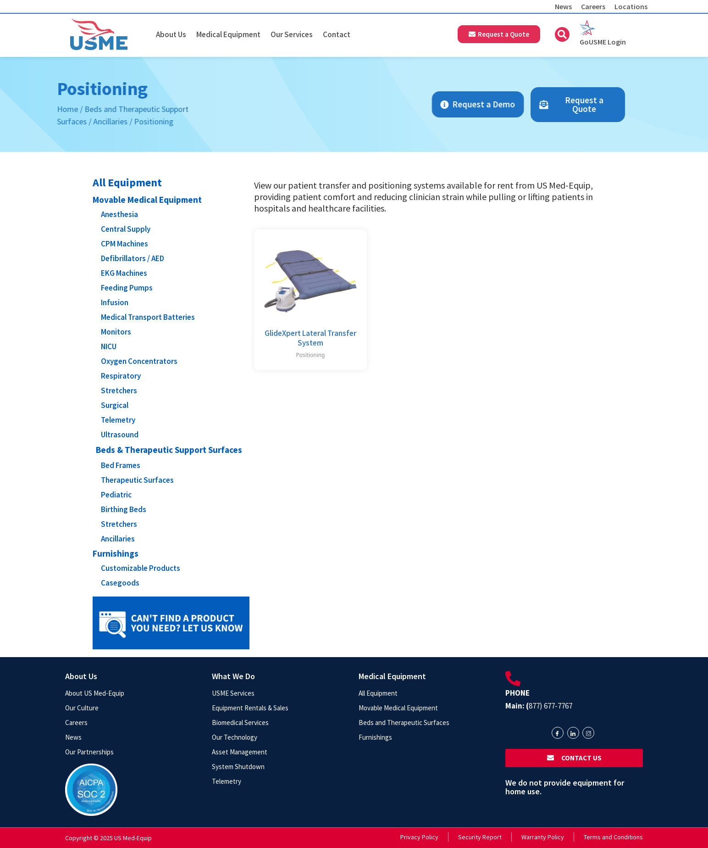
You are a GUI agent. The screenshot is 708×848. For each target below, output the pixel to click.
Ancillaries (35, 121)
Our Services (292, 34)
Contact (336, 34)
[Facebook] (558, 733)
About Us (171, 34)
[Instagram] (588, 733)
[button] (562, 34)
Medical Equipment (228, 34)
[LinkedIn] (573, 733)
